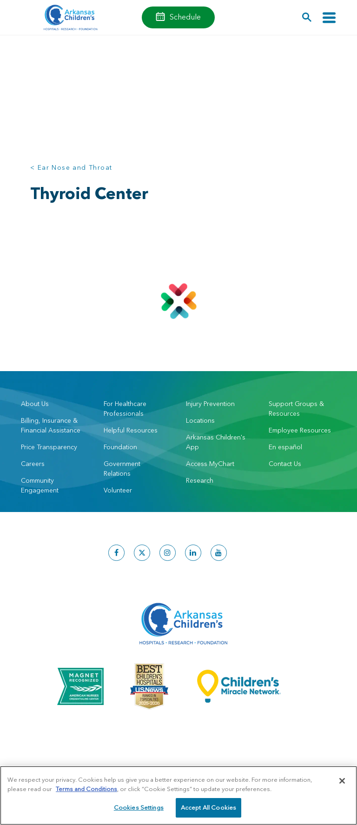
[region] (178, 795)
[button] (307, 17)
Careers (33, 463)
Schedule (185, 16)
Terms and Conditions (86, 788)
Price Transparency (49, 447)
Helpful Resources (131, 430)
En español (285, 447)
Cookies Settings (139, 807)
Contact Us (285, 463)
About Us (35, 403)
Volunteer (118, 490)
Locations (200, 420)
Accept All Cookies (208, 807)
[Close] (342, 781)
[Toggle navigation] (329, 17)
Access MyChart (210, 463)
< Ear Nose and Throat (71, 167)
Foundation (120, 447)
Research (199, 480)
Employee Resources (300, 430)
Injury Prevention (210, 403)
